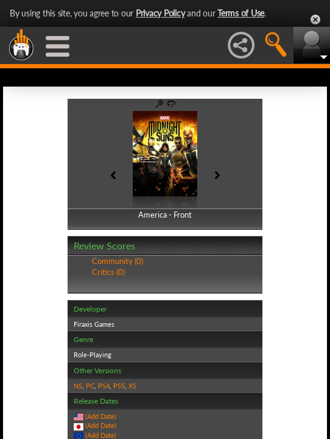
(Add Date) (100, 416)
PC (90, 386)
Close (315, 19)
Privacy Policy (160, 13)
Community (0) (117, 261)
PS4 (104, 386)
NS (78, 386)
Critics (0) (108, 272)
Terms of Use (240, 13)
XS (132, 386)
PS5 (119, 386)
